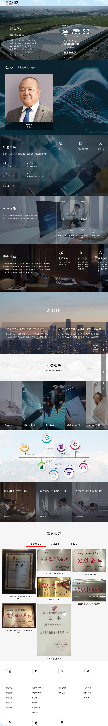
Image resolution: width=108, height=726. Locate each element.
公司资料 (35, 699)
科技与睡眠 (62, 627)
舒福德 (34, 637)
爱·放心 (35, 642)
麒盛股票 (35, 689)
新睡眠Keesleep (38, 627)
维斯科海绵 (36, 647)
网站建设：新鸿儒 (84, 722)
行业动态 (87, 637)
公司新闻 (87, 627)
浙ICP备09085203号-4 (69, 722)
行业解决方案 (11, 684)
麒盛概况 (9, 627)
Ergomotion (36, 632)
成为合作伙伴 (11, 679)
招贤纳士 (9, 694)
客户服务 (61, 684)
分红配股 (35, 694)
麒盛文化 (9, 632)
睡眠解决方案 (11, 689)
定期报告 (35, 679)
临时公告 (35, 684)
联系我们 (9, 699)
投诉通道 (61, 689)
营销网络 (61, 679)
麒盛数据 (35, 652)
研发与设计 (62, 632)
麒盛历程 (9, 637)
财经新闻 (87, 632)
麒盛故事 (9, 647)
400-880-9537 (13, 713)
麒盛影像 (9, 642)
